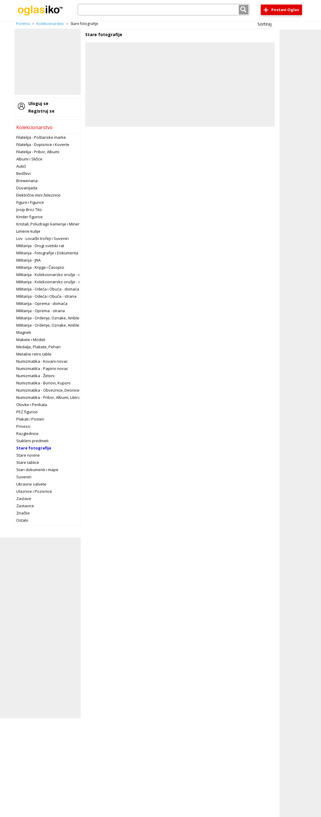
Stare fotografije (33, 448)
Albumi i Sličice (29, 159)
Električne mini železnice (38, 195)
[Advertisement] (47, 62)
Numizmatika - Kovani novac (42, 361)
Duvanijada (26, 188)
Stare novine (28, 455)
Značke (23, 513)
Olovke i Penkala (31, 404)
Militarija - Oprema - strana (40, 310)
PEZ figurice (27, 412)
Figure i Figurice (30, 202)
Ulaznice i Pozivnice (34, 491)
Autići (21, 166)
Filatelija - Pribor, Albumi (37, 151)
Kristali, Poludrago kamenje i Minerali (50, 224)
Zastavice (25, 505)
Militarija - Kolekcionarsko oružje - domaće (54, 274)
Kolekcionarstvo (50, 23)
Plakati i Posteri (30, 419)
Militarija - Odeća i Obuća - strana (46, 296)
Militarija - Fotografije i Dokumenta (47, 253)
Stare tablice (27, 462)
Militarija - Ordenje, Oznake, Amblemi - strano (57, 325)
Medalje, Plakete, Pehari (38, 346)
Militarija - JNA (28, 260)
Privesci (23, 426)
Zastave (23, 498)
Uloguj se (38, 103)
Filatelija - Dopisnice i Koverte (42, 144)
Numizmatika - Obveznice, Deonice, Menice (55, 390)
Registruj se (41, 111)
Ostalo (22, 520)
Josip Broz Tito (29, 209)
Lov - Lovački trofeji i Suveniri (42, 238)
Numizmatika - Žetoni (35, 375)
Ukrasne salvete (31, 484)
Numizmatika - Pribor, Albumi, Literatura (52, 397)
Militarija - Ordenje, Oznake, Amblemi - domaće (58, 318)
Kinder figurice (29, 216)
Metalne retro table (33, 354)
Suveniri (23, 477)
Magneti (23, 332)
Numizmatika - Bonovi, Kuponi (43, 383)
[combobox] (163, 9)
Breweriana (27, 180)
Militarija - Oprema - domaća (41, 303)
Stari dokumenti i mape (37, 469)
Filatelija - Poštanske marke (41, 137)
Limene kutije (28, 231)
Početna (23, 23)
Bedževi (23, 173)
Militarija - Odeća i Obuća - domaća (47, 289)
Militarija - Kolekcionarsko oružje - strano (53, 281)
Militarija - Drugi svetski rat (40, 245)
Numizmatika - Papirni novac (42, 368)
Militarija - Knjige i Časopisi (40, 267)
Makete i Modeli (30, 339)
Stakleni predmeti (32, 440)
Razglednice (27, 433)
